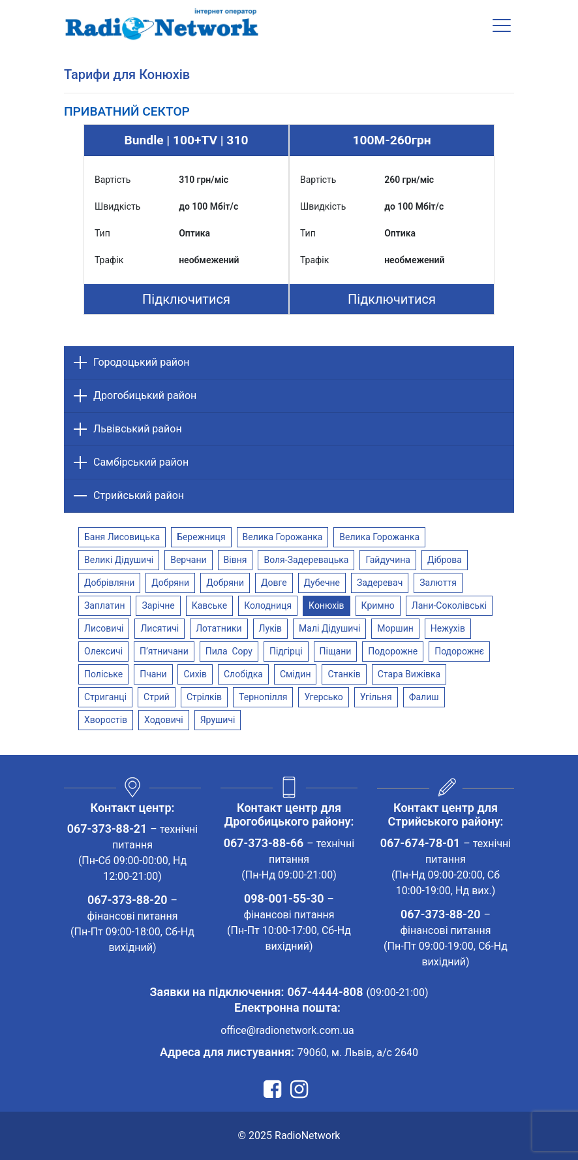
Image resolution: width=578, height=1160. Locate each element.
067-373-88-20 (127, 900)
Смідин (295, 674)
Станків (343, 674)
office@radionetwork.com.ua (287, 1030)
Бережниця (201, 537)
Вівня (235, 560)
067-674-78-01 (420, 843)
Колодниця (268, 605)
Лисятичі (159, 628)
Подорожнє (459, 651)
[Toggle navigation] (501, 25)
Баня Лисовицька (122, 537)
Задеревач (380, 582)
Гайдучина (387, 560)
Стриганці (105, 697)
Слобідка (243, 674)
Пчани (153, 674)
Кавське (209, 605)
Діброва (444, 560)
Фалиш (424, 697)
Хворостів (105, 720)
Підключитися (186, 299)
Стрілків (204, 697)
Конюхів (326, 605)
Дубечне (322, 582)
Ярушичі (218, 720)
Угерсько (323, 697)
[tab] (127, 111)
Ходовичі (163, 720)
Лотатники (218, 628)
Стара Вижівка (409, 674)
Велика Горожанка (283, 537)
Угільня (376, 697)
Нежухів (448, 628)
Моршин (395, 628)
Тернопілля (263, 697)
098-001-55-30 (284, 898)
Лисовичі (103, 628)
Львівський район (137, 429)
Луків (270, 628)
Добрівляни (109, 582)
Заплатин (104, 605)
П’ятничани (164, 651)
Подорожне (393, 651)
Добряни (170, 582)
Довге (274, 582)
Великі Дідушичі (118, 560)
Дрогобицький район (144, 395)
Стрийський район (138, 495)
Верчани (188, 560)
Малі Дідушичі (329, 628)
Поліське (103, 674)
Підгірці (286, 651)
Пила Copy (228, 651)
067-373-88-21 (107, 828)
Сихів (195, 674)
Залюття (438, 582)
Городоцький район (141, 362)
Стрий (157, 697)
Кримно (378, 605)
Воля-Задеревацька (306, 560)
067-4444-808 (325, 992)
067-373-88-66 (264, 843)
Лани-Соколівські (449, 605)
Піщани (336, 651)
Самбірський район (141, 462)
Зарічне (158, 605)
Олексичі (103, 651)
